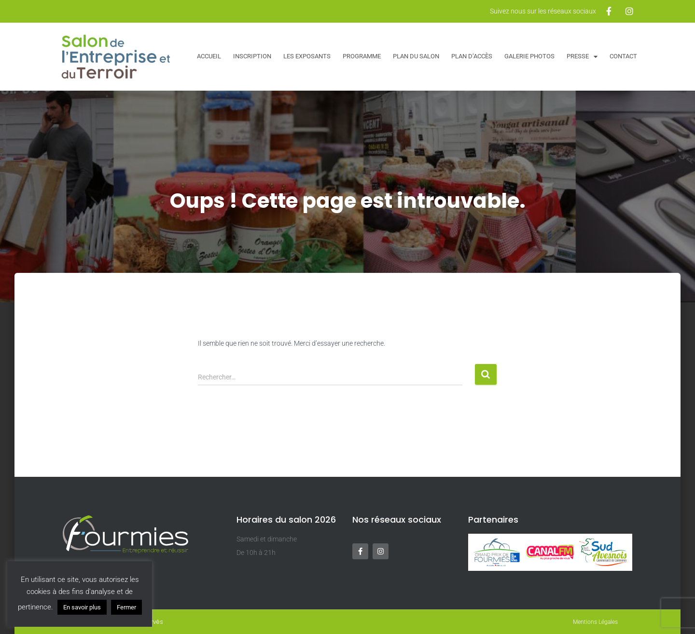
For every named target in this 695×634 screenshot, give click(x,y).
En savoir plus (82, 607)
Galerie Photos (529, 56)
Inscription (252, 56)
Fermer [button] (126, 607)
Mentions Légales (595, 622)
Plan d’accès (471, 56)
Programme (362, 56)
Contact (623, 56)
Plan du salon (416, 56)
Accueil (209, 56)
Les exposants (307, 56)
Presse (582, 57)
